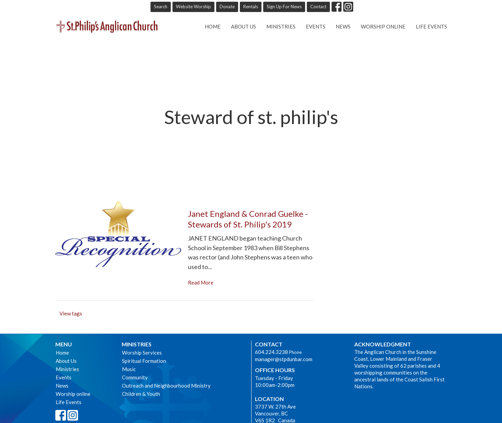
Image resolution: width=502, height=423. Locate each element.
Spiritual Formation (144, 361)
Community (135, 377)
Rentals (250, 6)
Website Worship (193, 6)
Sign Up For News (284, 6)
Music (129, 369)
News (343, 26)
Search (160, 6)
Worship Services (142, 352)
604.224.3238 (271, 352)
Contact (318, 6)
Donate (227, 6)
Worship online (383, 26)
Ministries (280, 26)
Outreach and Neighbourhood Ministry (166, 385)
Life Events (431, 26)
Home (213, 26)
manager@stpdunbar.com (283, 359)
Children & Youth (141, 394)
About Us (243, 26)
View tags (70, 313)
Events (315, 26)
